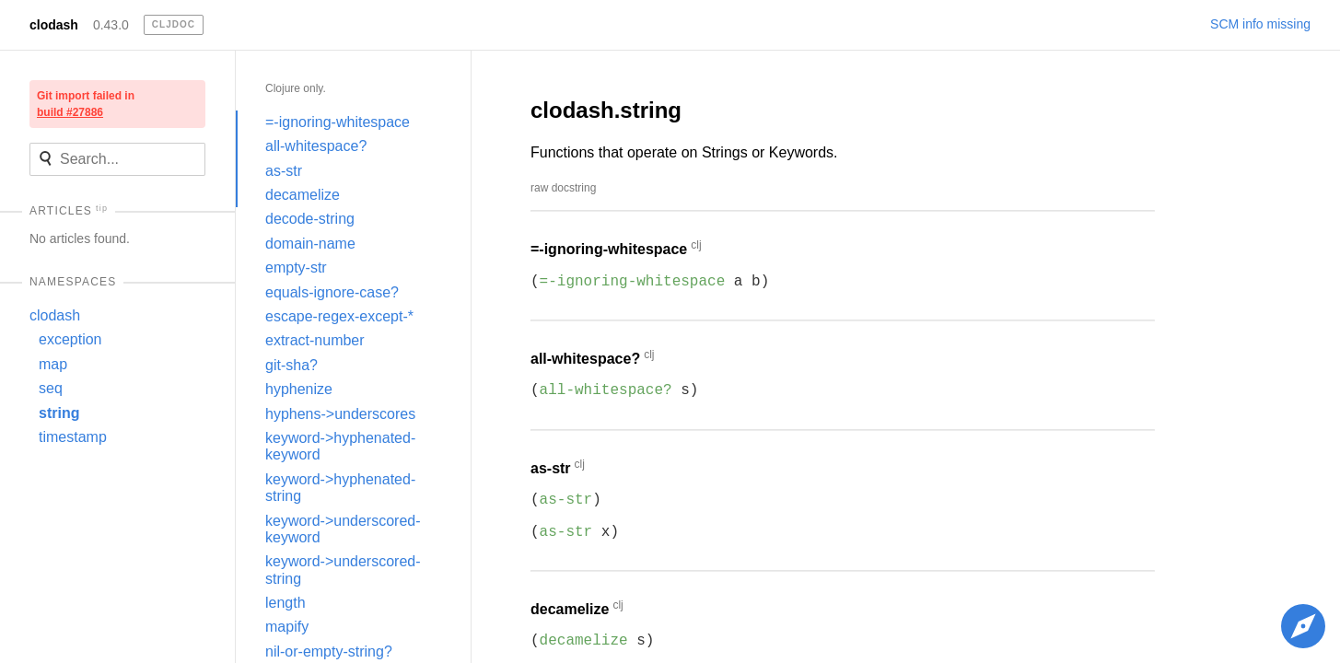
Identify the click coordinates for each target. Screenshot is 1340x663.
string (59, 413)
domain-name (310, 243)
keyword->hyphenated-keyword (340, 446)
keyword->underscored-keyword (343, 529)
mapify (287, 626)
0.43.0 (111, 24)
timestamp (73, 437)
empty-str (296, 267)
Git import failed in (85, 104)
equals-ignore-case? (332, 292)
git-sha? (291, 365)
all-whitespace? (316, 146)
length (285, 603)
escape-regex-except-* (339, 316)
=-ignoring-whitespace (337, 122)
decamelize (302, 195)
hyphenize (298, 389)
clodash (53, 24)
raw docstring (563, 187)
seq (51, 388)
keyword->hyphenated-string (340, 487)
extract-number (315, 340)
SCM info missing (1260, 24)
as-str (283, 171)
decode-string (310, 219)
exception (70, 339)
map (53, 364)
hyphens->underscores (340, 414)
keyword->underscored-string (343, 569)
